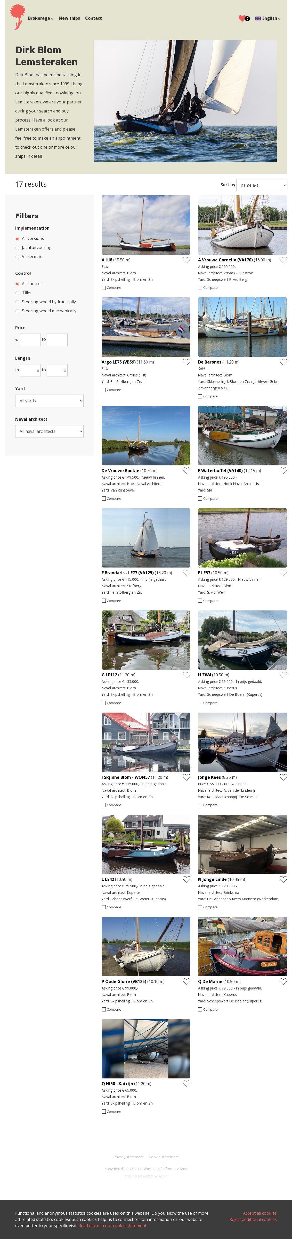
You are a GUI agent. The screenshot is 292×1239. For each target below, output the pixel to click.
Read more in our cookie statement (129, 1225)
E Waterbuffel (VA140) (220, 470)
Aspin (163, 1174)
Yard (20, 388)
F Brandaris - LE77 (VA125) (128, 572)
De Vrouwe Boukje (121, 470)
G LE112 (109, 674)
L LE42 (108, 878)
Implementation (32, 228)
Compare (114, 287)
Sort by (227, 184)
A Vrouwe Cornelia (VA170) (225, 259)
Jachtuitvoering (37, 247)
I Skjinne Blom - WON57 (126, 776)
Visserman (32, 256)
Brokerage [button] (39, 18)
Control (23, 273)
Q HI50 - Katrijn (118, 1082)
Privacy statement (128, 1155)
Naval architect (31, 419)
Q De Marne (210, 980)
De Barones (209, 362)
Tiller (27, 293)
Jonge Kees (209, 776)
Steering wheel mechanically (49, 311)
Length (22, 358)
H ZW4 (204, 674)
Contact (93, 18)
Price (20, 327)
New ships (69, 18)
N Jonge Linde (212, 878)
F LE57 (204, 572)
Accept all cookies (260, 1213)
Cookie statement (164, 1155)
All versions (33, 238)
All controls (33, 283)
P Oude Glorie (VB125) (124, 980)
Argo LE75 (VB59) (119, 362)
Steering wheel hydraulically (49, 302)
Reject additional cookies (253, 1219)
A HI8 (107, 259)
